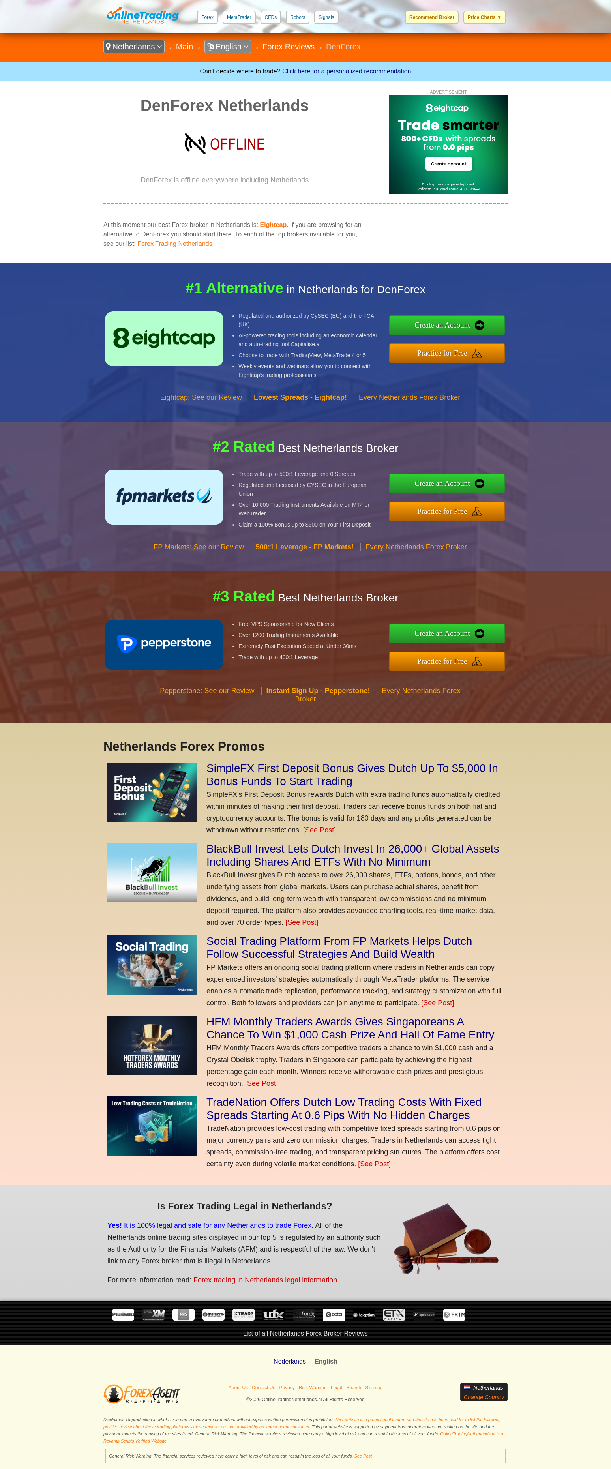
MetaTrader (239, 17)
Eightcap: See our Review (201, 397)
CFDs (271, 17)
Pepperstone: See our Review (207, 691)
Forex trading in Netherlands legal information (265, 1280)
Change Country (484, 1397)
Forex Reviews (288, 46)
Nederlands (290, 1361)
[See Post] (319, 830)
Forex (207, 17)
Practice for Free (442, 353)
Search (353, 1387)
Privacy (286, 1387)
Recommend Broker (431, 17)
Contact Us (263, 1387)
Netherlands (134, 46)
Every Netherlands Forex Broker (409, 397)
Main (184, 46)
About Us (238, 1387)
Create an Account (442, 325)
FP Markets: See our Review (199, 547)
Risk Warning (313, 1387)
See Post (363, 1456)
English (228, 46)
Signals (326, 17)
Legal (336, 1387)
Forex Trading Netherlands (174, 243)
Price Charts (485, 17)
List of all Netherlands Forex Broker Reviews (305, 1333)
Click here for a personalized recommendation (346, 71)
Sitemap (373, 1387)
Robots (297, 17)
